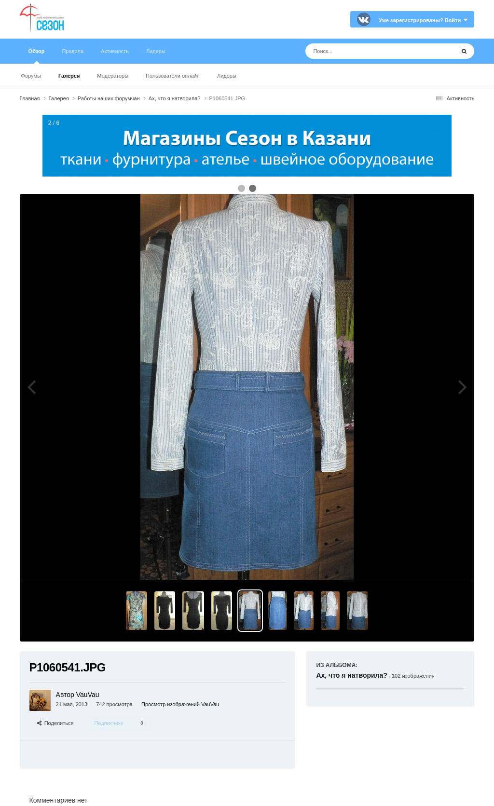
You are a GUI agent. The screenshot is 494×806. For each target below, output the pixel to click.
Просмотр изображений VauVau (180, 704)
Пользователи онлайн (173, 76)
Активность (115, 51)
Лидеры (226, 76)
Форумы (31, 76)
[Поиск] (362, 51)
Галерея (69, 76)
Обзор (36, 56)
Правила (72, 51)
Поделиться (55, 723)
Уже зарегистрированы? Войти (423, 20)
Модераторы (112, 76)
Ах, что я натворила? (351, 675)
